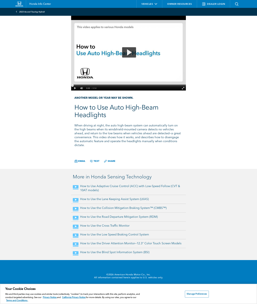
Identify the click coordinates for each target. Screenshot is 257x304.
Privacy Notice (50, 297)
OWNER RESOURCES (179, 4)
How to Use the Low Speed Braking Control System (114, 234)
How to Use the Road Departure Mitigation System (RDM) (119, 216)
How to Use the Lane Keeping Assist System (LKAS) (114, 199)
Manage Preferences (197, 294)
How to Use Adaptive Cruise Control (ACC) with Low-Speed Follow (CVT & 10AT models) (130, 188)
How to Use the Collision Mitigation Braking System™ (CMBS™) (123, 208)
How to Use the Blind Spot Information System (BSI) (114, 252)
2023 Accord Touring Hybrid (30, 11)
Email (80, 161)
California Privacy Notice (74, 297)
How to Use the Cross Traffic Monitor (104, 225)
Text (94, 161)
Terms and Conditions (17, 301)
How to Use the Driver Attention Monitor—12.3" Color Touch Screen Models (130, 243)
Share (109, 161)
